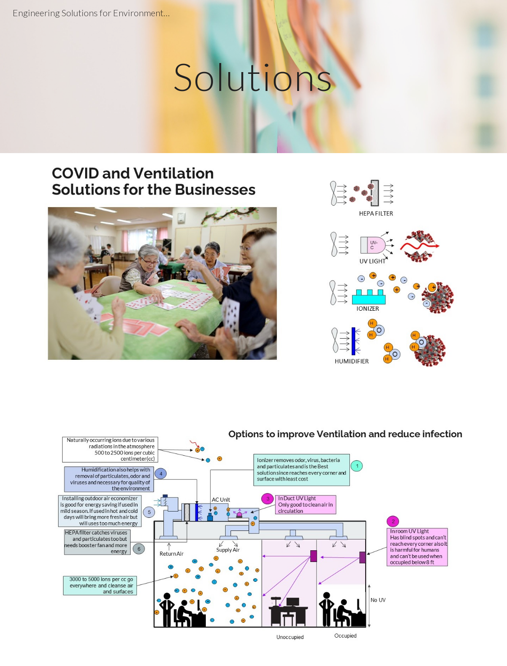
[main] (254, 76)
